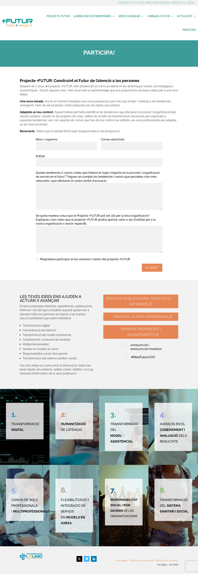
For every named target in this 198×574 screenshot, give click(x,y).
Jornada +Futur (158, 16)
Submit (152, 267)
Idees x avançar (129, 16)
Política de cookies (167, 560)
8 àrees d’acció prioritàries (92, 16)
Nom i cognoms (46, 139)
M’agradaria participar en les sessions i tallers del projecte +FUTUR (83, 259)
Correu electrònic (113, 139)
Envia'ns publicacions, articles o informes (138, 301)
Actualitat (184, 16)
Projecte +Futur (58, 16)
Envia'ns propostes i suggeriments (141, 331)
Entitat (40, 156)
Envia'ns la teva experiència (141, 316)
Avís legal (121, 560)
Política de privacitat (141, 560)
